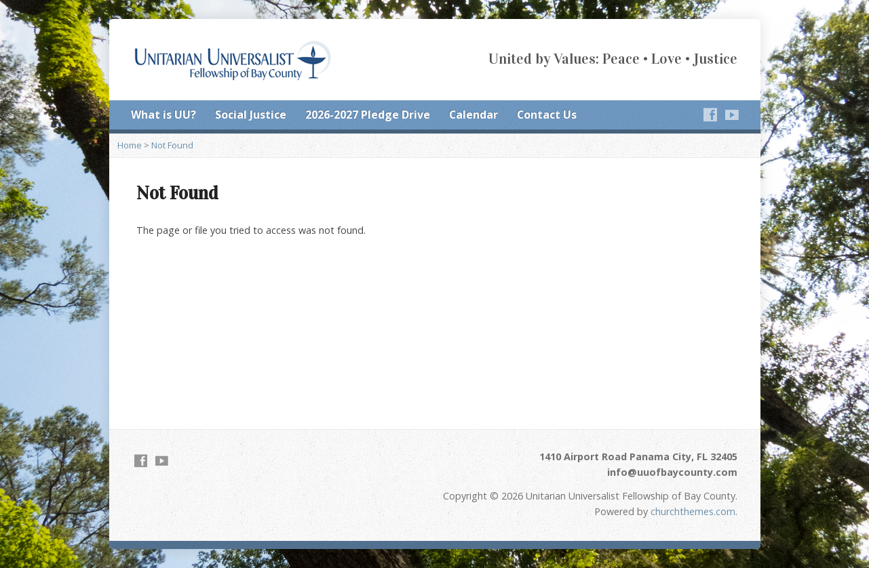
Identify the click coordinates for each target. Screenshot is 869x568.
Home (129, 145)
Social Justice (250, 114)
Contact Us (547, 114)
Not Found (172, 145)
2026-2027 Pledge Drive (367, 114)
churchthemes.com (693, 511)
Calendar (473, 114)
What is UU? (163, 114)
